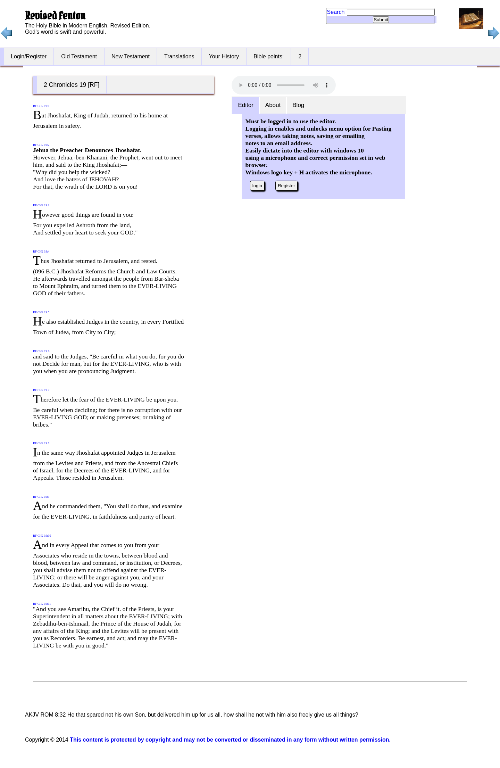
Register (286, 185)
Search (336, 12)
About (273, 105)
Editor (245, 105)
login (257, 185)
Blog (298, 105)
